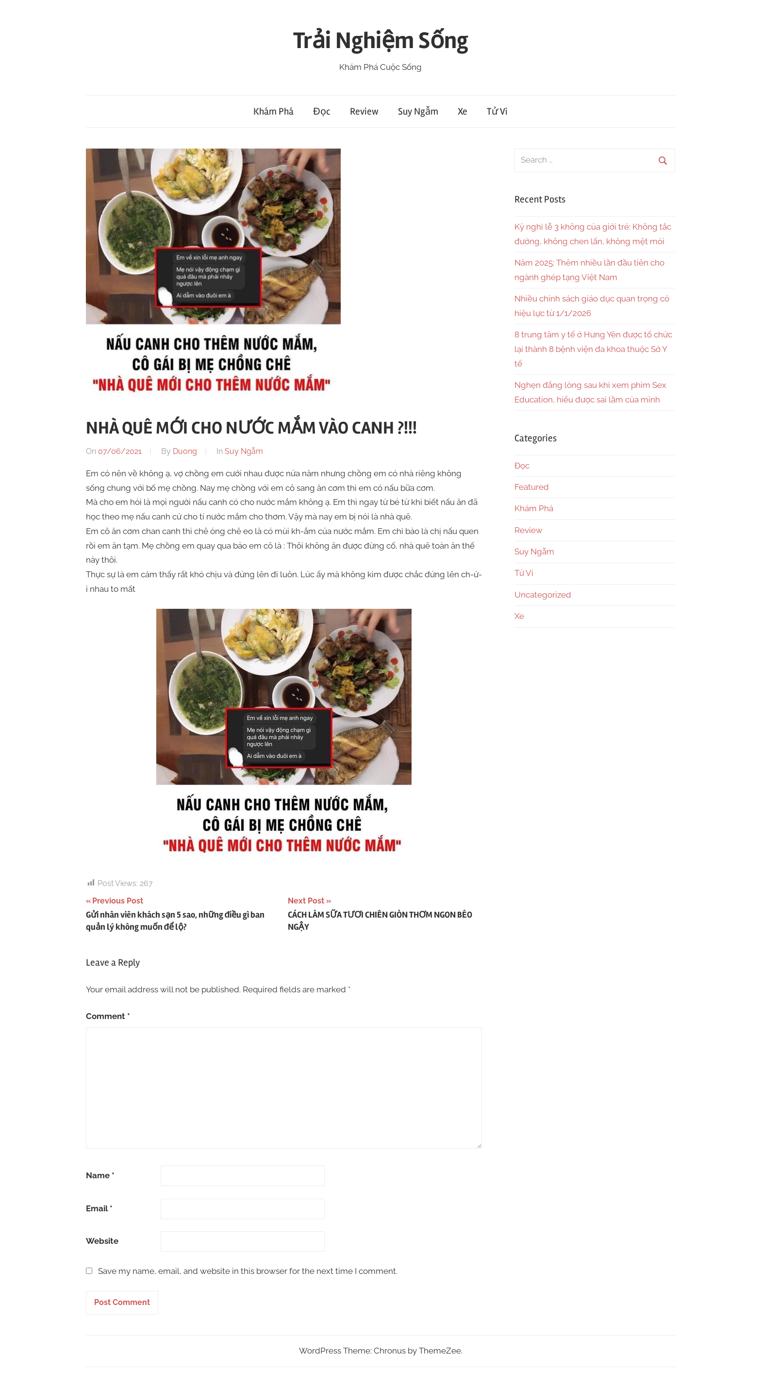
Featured (531, 487)
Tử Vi (497, 111)
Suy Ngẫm (418, 111)
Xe (462, 111)
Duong (185, 451)
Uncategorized (542, 595)
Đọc (321, 111)
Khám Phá (273, 111)
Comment (108, 1016)
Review (364, 111)
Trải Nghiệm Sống (380, 40)
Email (99, 1208)
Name (100, 1175)
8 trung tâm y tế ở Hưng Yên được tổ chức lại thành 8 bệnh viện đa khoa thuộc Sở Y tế (593, 349)
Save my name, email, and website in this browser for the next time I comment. (247, 1271)
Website (102, 1241)
